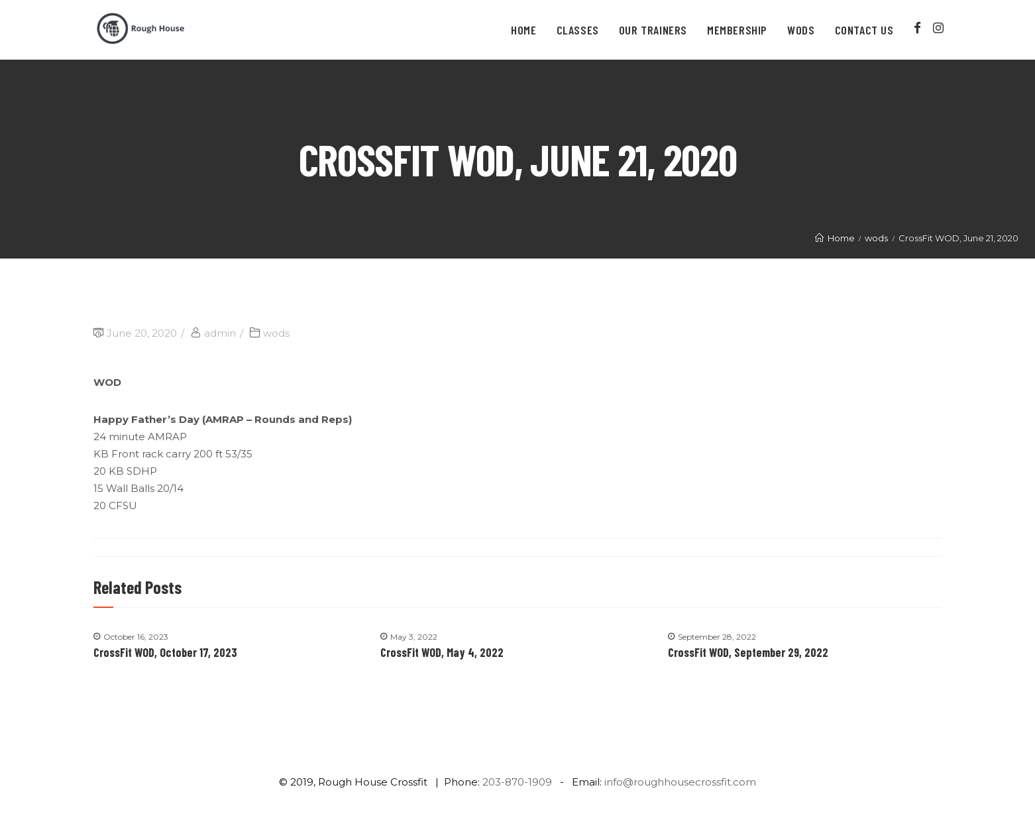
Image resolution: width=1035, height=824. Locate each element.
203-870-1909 (517, 782)
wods (276, 333)
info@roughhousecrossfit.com (680, 782)
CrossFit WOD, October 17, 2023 (165, 652)
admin (220, 333)
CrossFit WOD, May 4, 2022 (442, 652)
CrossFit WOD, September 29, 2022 (748, 652)
